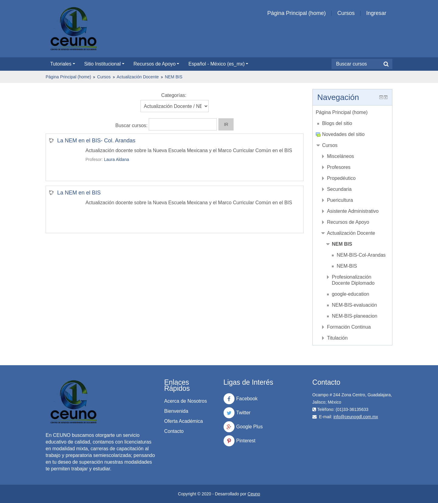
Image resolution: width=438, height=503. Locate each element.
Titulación (337, 338)
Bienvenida (176, 411)
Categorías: (173, 95)
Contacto (174, 431)
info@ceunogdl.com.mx (355, 416)
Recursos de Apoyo (156, 63)
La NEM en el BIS (79, 192)
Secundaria (339, 189)
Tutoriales (62, 63)
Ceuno (254, 493)
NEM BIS (173, 76)
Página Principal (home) (296, 13)
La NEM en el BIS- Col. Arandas (96, 140)
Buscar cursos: (132, 125)
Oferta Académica (183, 421)
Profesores (338, 167)
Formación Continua (349, 327)
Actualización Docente (138, 76)
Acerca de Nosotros (185, 401)
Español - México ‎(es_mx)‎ (218, 63)
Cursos (346, 13)
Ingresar (376, 13)
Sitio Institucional (104, 63)
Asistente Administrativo (353, 211)
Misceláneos (340, 156)
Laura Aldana (116, 159)
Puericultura (340, 200)
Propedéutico (341, 178)
